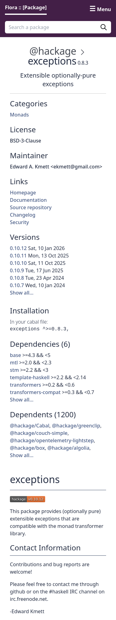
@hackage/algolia (68, 447)
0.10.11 (18, 255)
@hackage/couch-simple (38, 433)
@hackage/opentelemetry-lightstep (52, 440)
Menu (104, 9)
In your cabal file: (29, 321)
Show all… (21, 292)
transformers (25, 384)
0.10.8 (17, 277)
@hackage (52, 50)
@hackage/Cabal (29, 425)
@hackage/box (27, 447)
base (15, 355)
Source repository (31, 207)
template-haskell (29, 377)
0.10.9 (17, 270)
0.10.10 (18, 263)
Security (19, 222)
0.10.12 (18, 248)
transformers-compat (35, 392)
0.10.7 (17, 285)
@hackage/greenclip (76, 425)
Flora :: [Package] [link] (26, 7)
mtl (14, 362)
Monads (19, 114)
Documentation (28, 200)
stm (14, 370)
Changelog (23, 214)
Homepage (23, 192)
